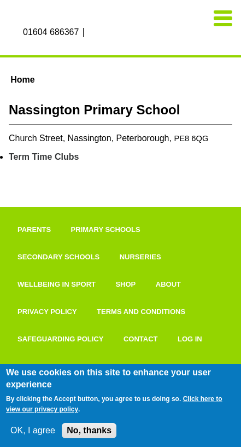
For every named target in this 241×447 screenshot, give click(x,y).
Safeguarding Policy (60, 339)
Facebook (93, 33)
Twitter (117, 33)
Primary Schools (105, 229)
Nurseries (140, 257)
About (168, 284)
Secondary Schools (58, 257)
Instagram (105, 33)
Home (22, 79)
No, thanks (89, 430)
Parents (34, 229)
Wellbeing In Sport (56, 284)
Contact (141, 339)
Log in (190, 339)
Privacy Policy (47, 311)
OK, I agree (32, 430)
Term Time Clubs (44, 156)
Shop (125, 284)
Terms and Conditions (141, 311)
